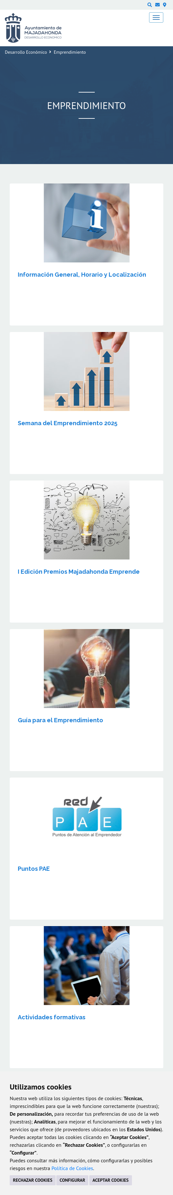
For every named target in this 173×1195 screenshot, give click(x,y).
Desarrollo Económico (26, 52)
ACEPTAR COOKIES (110, 1180)
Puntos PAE (34, 868)
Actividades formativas (51, 1017)
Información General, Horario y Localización (82, 274)
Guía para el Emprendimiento (60, 720)
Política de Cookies (72, 1168)
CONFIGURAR (72, 1180)
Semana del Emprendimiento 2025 (67, 423)
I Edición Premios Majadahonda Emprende (79, 571)
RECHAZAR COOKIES (32, 1180)
